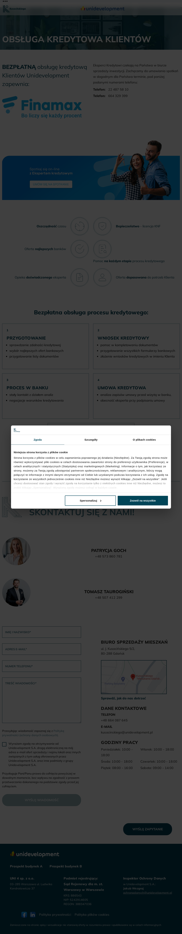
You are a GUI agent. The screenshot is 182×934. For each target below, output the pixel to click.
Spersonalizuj (90, 500)
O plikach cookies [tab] (144, 439)
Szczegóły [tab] (90, 439)
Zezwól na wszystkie (143, 500)
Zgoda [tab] (38, 439)
